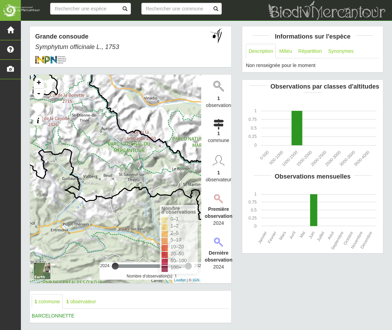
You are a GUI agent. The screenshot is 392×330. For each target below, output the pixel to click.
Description (261, 51)
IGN (196, 280)
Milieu (285, 51)
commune (47, 301)
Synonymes (340, 51)
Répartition (310, 51)
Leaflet (180, 280)
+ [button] (39, 83)
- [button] (38, 94)
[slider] (115, 266)
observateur (81, 301)
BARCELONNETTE (53, 316)
